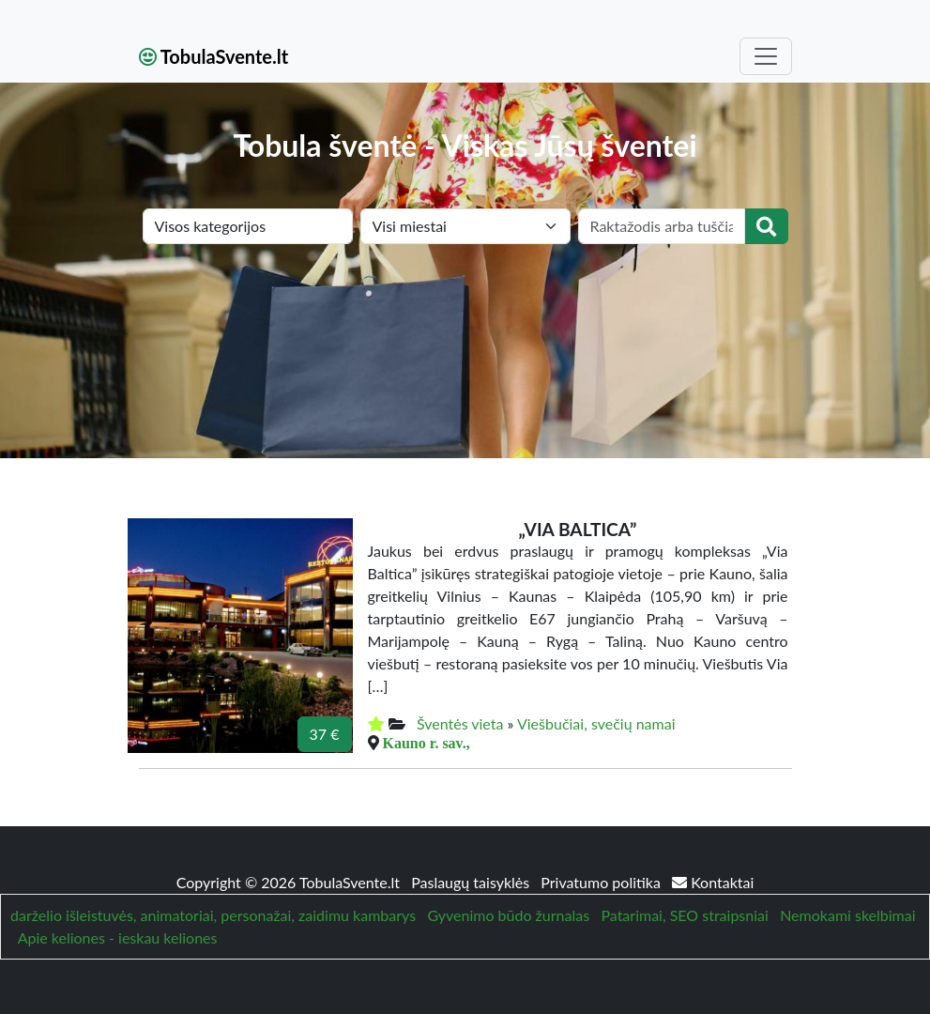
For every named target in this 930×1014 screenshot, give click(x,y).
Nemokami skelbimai (847, 915)
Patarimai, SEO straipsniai (684, 915)
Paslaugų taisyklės (472, 882)
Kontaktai (713, 882)
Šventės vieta (460, 723)
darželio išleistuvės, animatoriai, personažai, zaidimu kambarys (213, 915)
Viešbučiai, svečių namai (596, 723)
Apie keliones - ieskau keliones (118, 937)
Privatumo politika (602, 882)
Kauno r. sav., (426, 742)
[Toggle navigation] (765, 56)
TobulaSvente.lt (214, 56)
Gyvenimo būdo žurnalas (508, 915)
